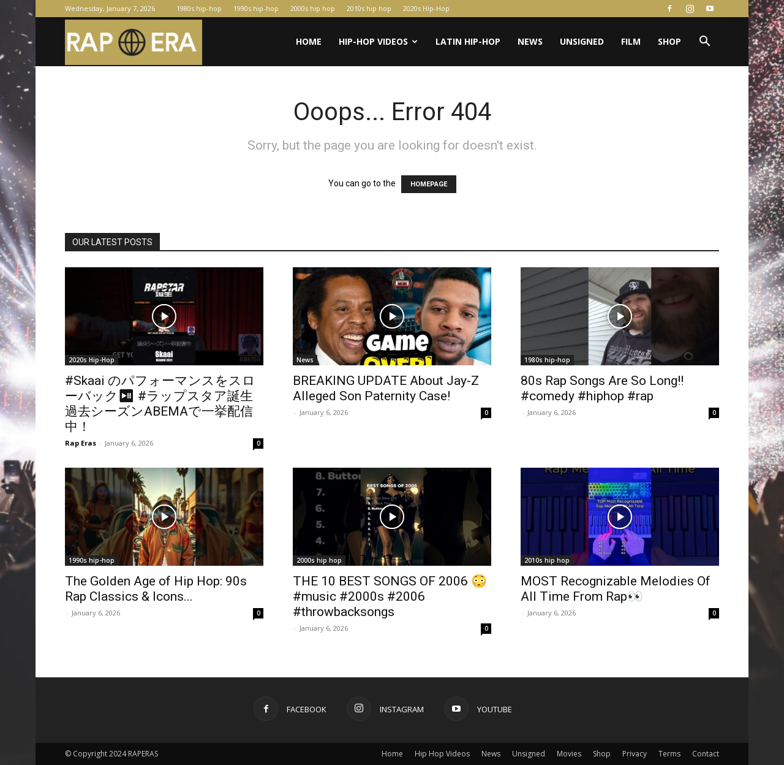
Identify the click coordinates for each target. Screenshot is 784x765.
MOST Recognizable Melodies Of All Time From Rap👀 (615, 589)
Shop (669, 41)
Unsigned (582, 41)
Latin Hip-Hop (467, 41)
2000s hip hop (312, 8)
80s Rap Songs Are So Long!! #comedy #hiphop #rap (602, 388)
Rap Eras (80, 442)
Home (309, 41)
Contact (705, 753)
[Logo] (133, 42)
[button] (704, 42)
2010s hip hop (369, 8)
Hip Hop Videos (442, 753)
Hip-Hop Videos (378, 41)
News (530, 41)
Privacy (634, 753)
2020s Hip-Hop (426, 8)
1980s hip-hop (199, 8)
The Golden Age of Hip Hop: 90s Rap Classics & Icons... (156, 589)
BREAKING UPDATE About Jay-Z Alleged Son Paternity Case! (386, 388)
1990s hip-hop (256, 8)
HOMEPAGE (428, 184)
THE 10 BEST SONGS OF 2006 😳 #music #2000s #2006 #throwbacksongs (390, 596)
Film (631, 41)
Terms (669, 753)
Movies (569, 753)
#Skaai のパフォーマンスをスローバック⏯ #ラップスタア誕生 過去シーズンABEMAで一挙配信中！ (160, 403)
